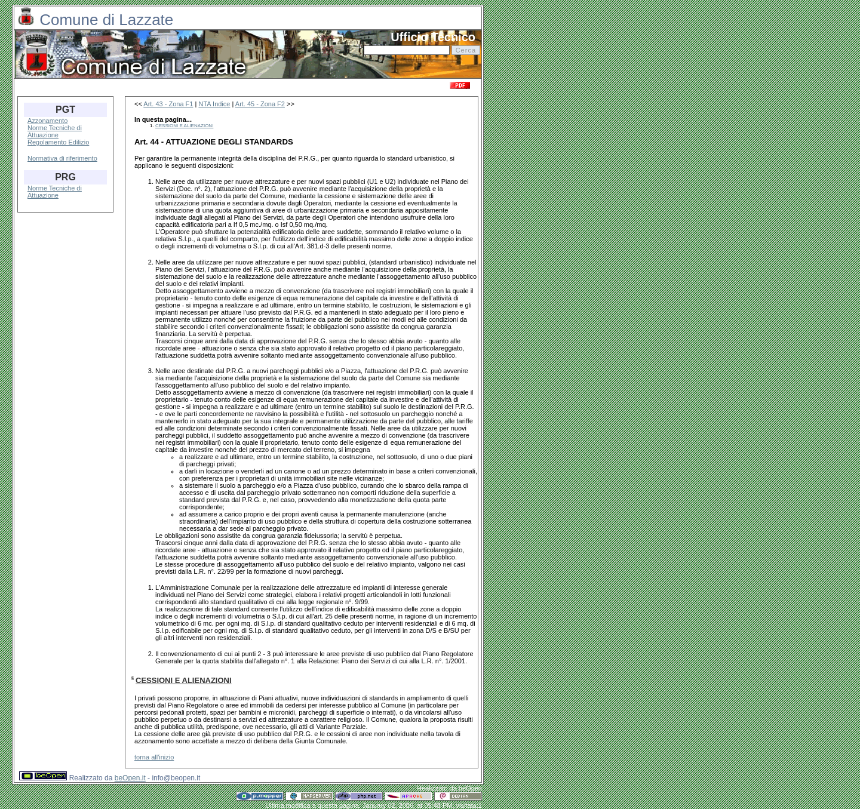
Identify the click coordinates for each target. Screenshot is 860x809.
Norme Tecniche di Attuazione (54, 131)
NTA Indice (214, 103)
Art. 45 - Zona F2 (260, 103)
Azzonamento (47, 120)
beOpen (470, 788)
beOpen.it (130, 778)
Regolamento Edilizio (58, 142)
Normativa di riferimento (62, 158)
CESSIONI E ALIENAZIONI (184, 125)
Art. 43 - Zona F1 (168, 103)
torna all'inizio (154, 757)
